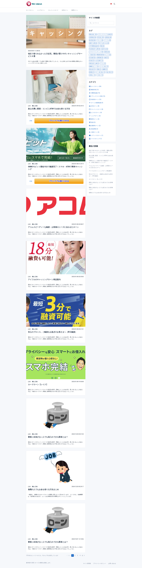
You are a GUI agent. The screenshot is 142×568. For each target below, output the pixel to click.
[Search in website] (101, 23)
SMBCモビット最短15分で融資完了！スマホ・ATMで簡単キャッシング (101, 161)
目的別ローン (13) (95, 99)
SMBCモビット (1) (93, 66)
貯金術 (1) (91, 60)
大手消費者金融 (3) (94, 46)
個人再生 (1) (110, 72)
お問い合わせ (112, 563)
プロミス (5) (100, 40)
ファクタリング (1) (95, 139)
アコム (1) (103, 63)
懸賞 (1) (106, 57)
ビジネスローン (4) (95, 112)
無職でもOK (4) (93, 43)
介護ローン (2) (94, 132)
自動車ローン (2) (95, 125)
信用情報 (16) (92, 37)
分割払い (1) (92, 75)
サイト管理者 (87, 563)
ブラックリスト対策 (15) (97, 96)
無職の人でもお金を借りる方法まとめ (43, 489)
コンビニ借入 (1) (104, 66)
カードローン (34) (95, 86)
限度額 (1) (91, 72)
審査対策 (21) (94, 90)
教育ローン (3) (94, 119)
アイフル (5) (107, 40)
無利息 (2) (107, 51)
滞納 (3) (102, 46)
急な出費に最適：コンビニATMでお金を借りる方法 (49, 109)
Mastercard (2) (100, 54)
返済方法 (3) (105, 49)
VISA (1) (99, 69)
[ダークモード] (114, 4)
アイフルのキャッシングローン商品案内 (44, 279)
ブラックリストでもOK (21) (105, 34)
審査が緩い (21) (93, 34)
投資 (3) (92, 122)
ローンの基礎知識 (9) (96, 103)
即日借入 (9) (101, 37)
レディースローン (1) (96, 135)
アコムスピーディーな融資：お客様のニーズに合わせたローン (53, 227)
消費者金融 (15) (94, 93)
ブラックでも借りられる (59, 121)
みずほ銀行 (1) (99, 60)
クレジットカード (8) (96, 109)
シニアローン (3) (95, 116)
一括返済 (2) (92, 54)
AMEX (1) (105, 69)
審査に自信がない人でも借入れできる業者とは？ (48, 437)
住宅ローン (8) (94, 106)
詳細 (31, 120)
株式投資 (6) (92, 40)
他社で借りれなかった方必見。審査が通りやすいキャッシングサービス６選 (101, 151)
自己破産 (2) (92, 57)
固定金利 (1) (92, 69)
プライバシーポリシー (99, 563)
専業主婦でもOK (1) (94, 63)
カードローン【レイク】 (38, 384)
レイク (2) (108, 54)
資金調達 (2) (93, 129)
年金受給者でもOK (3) (94, 49)
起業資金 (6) (108, 37)
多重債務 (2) (100, 57)
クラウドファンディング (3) (96, 51)
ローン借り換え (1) (100, 72)
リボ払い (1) (100, 75)
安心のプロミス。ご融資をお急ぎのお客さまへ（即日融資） (52, 332)
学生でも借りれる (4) (103, 43)
